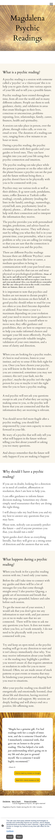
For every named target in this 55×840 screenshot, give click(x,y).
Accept (9, 837)
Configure (10, 831)
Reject (19, 837)
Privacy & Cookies (30, 801)
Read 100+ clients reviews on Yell (27, 780)
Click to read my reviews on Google (27, 773)
